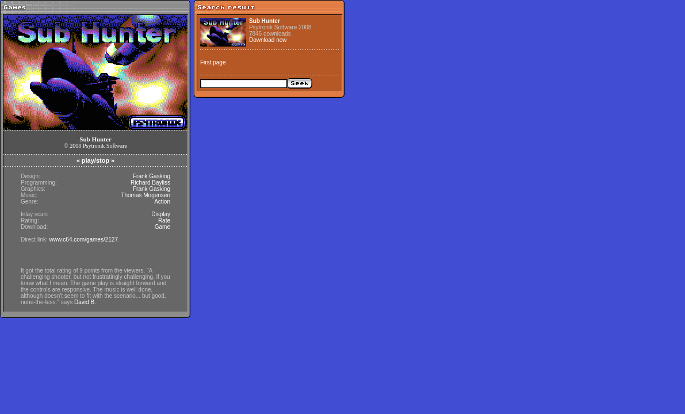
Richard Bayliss (150, 182)
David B (84, 302)
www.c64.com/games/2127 (83, 239)
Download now (268, 40)
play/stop (95, 160)
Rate (164, 220)
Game (162, 227)
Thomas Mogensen (145, 195)
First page (212, 62)
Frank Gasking (151, 176)
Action (162, 201)
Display (160, 214)
